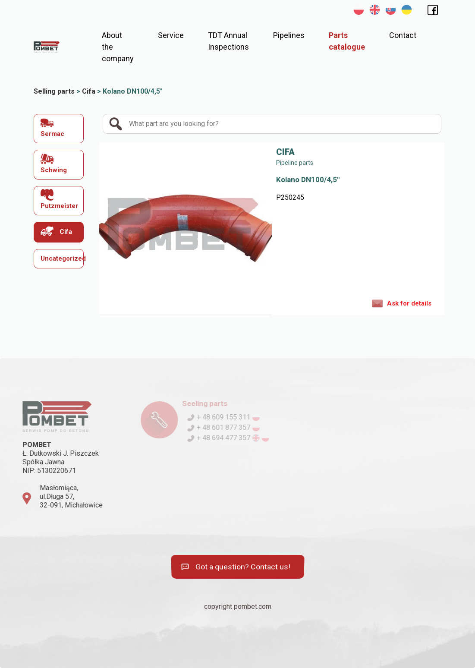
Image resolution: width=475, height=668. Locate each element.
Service (171, 35)
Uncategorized (62, 258)
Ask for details (401, 303)
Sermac (52, 127)
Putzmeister (59, 199)
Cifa (56, 231)
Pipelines (289, 35)
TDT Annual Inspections (228, 41)
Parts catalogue (347, 41)
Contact (402, 35)
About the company (118, 47)
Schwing (54, 162)
